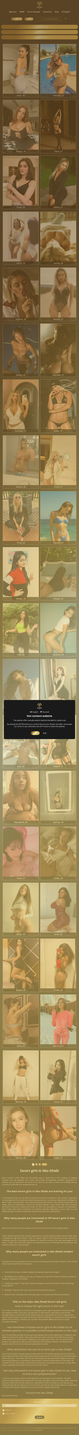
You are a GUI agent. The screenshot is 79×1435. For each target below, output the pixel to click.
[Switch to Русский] (44, 712)
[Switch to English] (34, 712)
